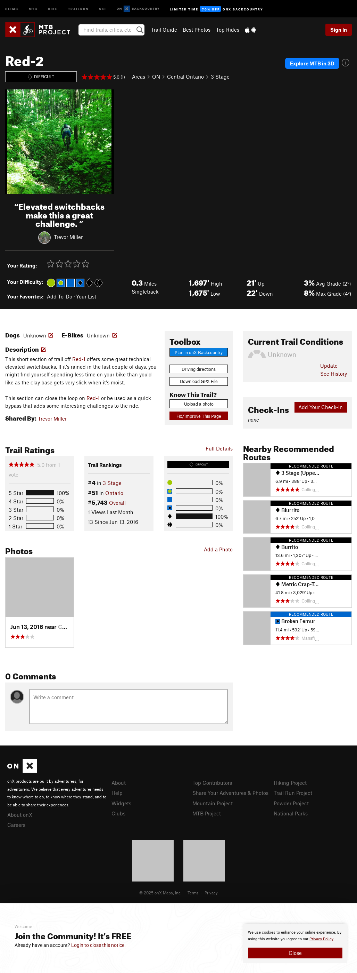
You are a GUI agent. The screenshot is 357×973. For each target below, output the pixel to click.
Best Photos (196, 29)
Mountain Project (212, 803)
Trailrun (78, 8)
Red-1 (78, 359)
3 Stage (220, 76)
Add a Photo (218, 549)
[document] (295, 943)
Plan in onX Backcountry (199, 352)
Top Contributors (212, 783)
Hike (53, 8)
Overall (117, 503)
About (118, 783)
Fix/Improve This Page (198, 416)
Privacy (211, 892)
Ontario (114, 493)
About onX (19, 815)
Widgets (121, 803)
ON (156, 76)
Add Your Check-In (320, 407)
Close (295, 953)
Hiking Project (290, 783)
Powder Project (291, 803)
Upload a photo (199, 404)
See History (333, 373)
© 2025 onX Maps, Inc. (160, 892)
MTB (33, 8)
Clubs (118, 813)
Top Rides (227, 29)
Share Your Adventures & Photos (230, 793)
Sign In (338, 29)
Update (329, 365)
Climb (11, 8)
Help (117, 793)
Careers (16, 825)
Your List (86, 296)
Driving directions (199, 369)
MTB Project (206, 813)
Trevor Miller (68, 237)
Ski (102, 8)
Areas (138, 76)
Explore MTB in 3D (312, 63)
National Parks (291, 813)
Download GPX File (199, 381)
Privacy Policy (321, 939)
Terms (193, 892)
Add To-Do (59, 296)
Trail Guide (164, 29)
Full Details (219, 448)
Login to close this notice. (98, 945)
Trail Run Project (293, 793)
